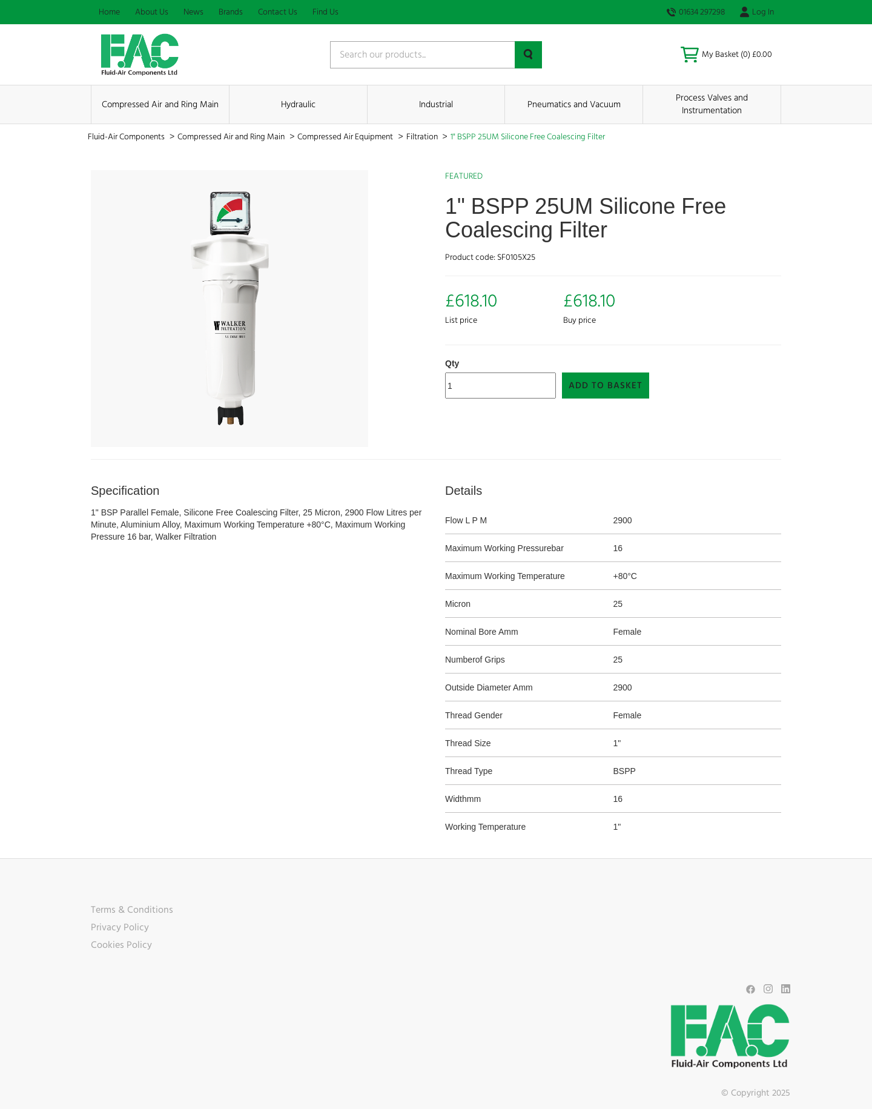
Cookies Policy (121, 945)
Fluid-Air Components (127, 137)
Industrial (436, 104)
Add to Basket (605, 385)
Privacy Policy (120, 927)
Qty (452, 363)
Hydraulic (298, 104)
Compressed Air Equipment (346, 137)
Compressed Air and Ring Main (160, 104)
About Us (151, 12)
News (193, 12)
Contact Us (277, 12)
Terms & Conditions (132, 910)
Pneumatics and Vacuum (574, 104)
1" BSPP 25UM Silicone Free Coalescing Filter (528, 137)
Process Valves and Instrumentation (712, 104)
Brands (231, 12)
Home (109, 12)
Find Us (325, 12)
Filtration (423, 137)
